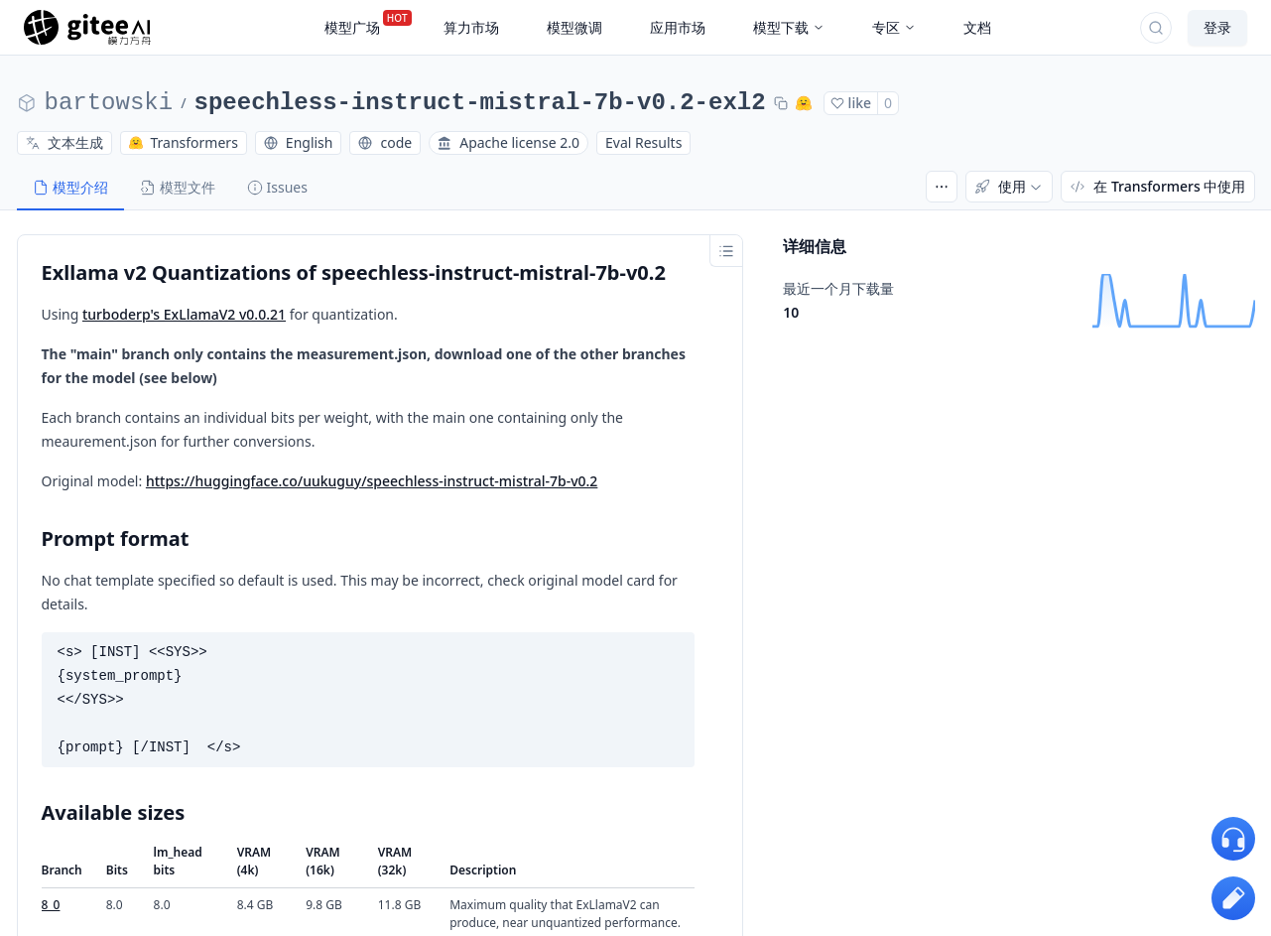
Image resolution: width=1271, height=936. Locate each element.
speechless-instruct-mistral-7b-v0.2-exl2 (480, 102)
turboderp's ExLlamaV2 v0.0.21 (184, 314)
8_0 (51, 904)
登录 (1217, 27)
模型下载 (789, 27)
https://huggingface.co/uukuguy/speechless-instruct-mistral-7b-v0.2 (371, 480)
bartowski (109, 102)
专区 (894, 27)
